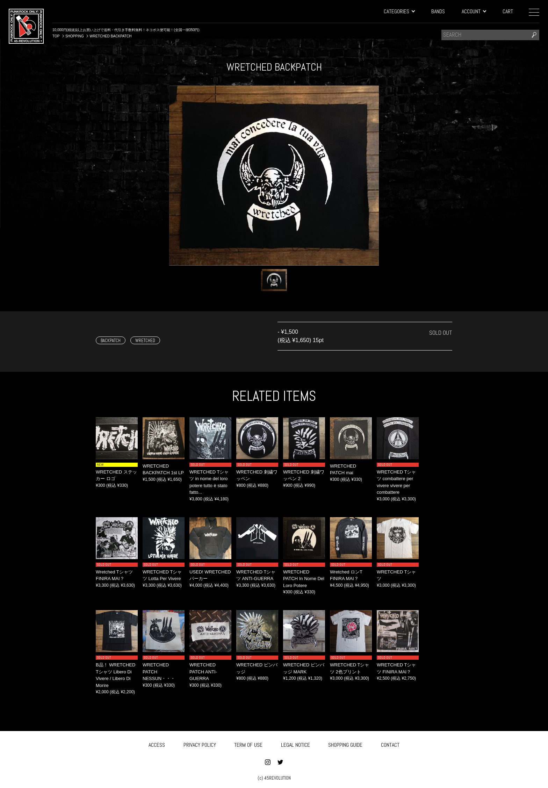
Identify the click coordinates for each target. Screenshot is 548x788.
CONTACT (390, 743)
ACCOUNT (474, 11)
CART (508, 11)
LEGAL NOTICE (295, 743)
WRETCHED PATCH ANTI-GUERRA (203, 671)
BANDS (438, 11)
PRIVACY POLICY (199, 743)
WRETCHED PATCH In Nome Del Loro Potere (303, 578)
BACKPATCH (111, 341)
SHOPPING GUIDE (345, 743)
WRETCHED (145, 341)
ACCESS (157, 743)
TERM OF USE (248, 743)
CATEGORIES (399, 11)
